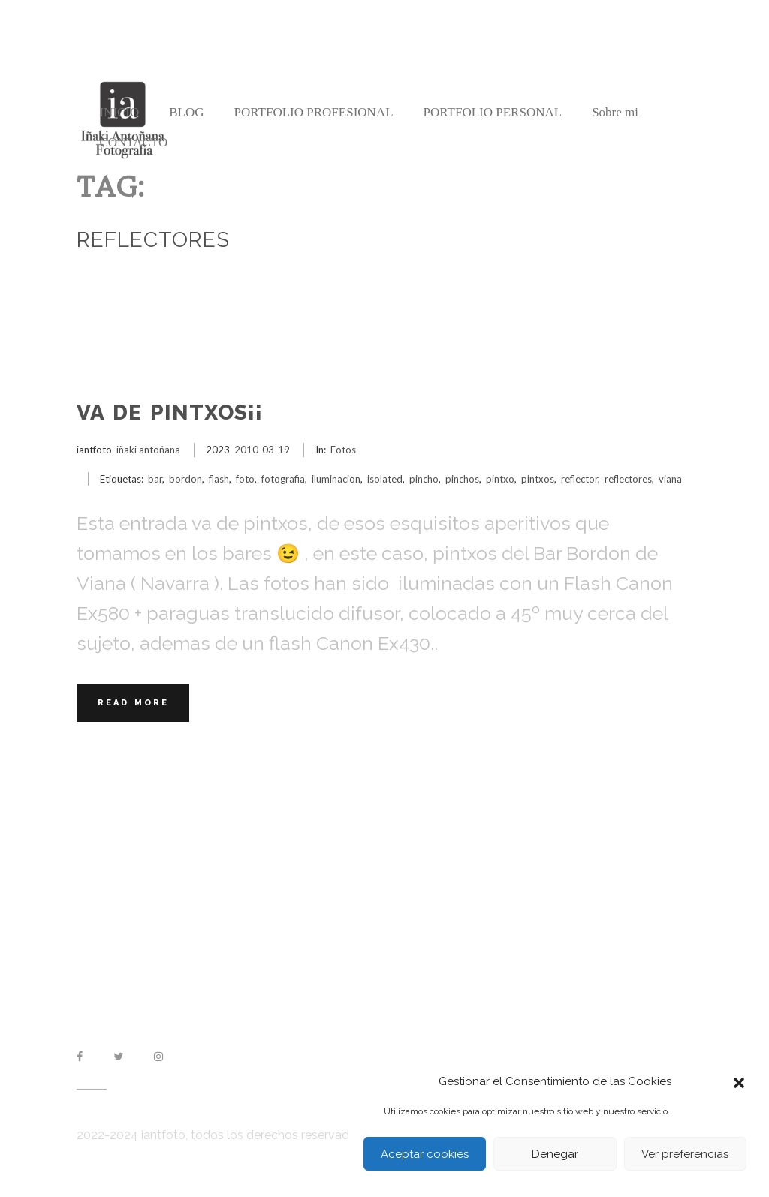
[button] (738, 1081)
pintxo (500, 479)
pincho (424, 479)
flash (219, 479)
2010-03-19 (262, 450)
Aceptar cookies (425, 1154)
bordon (185, 479)
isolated (385, 479)
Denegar (555, 1154)
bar (155, 479)
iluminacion (336, 479)
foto (245, 479)
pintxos (537, 479)
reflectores (628, 479)
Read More (133, 703)
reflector (579, 479)
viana (670, 479)
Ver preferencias (684, 1154)
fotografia (283, 479)
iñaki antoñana (148, 450)
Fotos (343, 450)
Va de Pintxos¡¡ (170, 412)
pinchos (462, 479)
